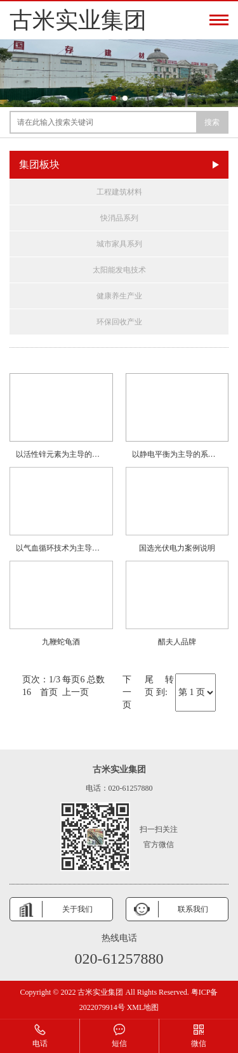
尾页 (149, 686)
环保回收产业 (119, 321)
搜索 (212, 122)
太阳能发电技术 (119, 269)
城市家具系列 (119, 243)
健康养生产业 (119, 295)
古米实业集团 (78, 20)
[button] (113, 98)
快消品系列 (119, 218)
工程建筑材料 (119, 192)
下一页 (126, 692)
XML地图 (143, 1007)
